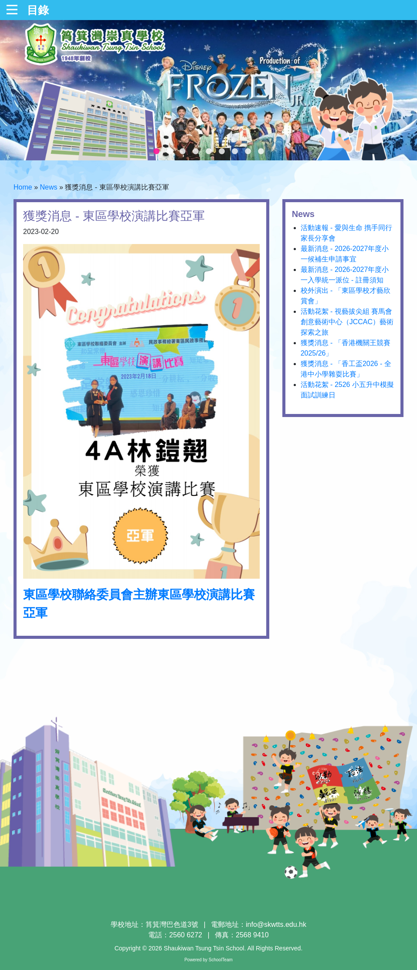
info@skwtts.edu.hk (276, 924)
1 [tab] (156, 151)
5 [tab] (208, 151)
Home (23, 187)
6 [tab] (221, 151)
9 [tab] (261, 151)
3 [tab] (182, 151)
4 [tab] (195, 151)
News (48, 187)
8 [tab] (248, 151)
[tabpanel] (208, 90)
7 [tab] (235, 151)
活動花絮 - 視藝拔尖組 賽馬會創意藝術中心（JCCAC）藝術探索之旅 (347, 322)
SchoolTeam (221, 959)
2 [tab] (169, 151)
